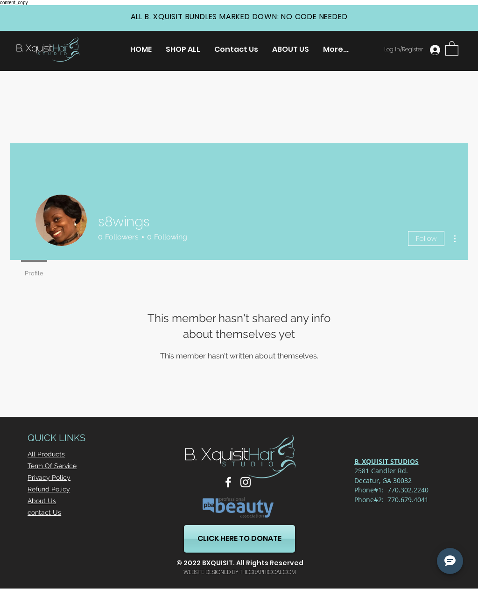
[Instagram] (246, 482)
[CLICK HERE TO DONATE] (239, 539)
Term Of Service (52, 466)
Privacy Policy (49, 477)
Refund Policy (49, 489)
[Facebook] (228, 482)
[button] (451, 48)
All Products (46, 454)
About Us (42, 501)
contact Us (44, 512)
